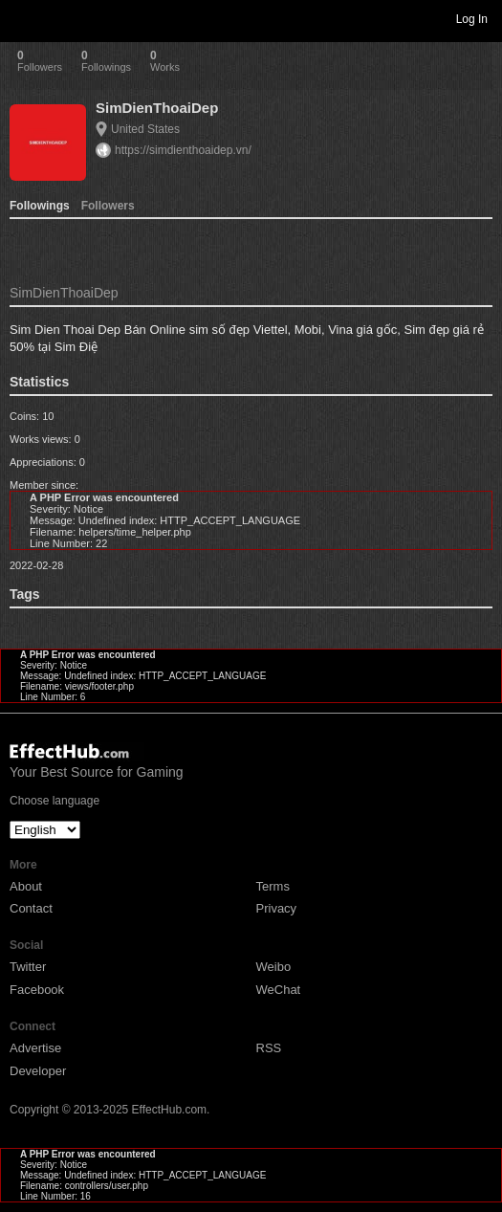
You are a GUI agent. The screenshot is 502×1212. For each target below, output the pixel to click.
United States (145, 129)
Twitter (28, 966)
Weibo (274, 966)
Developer (38, 1071)
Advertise (35, 1048)
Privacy (276, 908)
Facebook (37, 989)
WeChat (278, 989)
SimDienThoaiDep (157, 107)
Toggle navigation (23, 18)
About (26, 886)
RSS (269, 1048)
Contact (31, 908)
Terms (273, 886)
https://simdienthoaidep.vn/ (183, 150)
